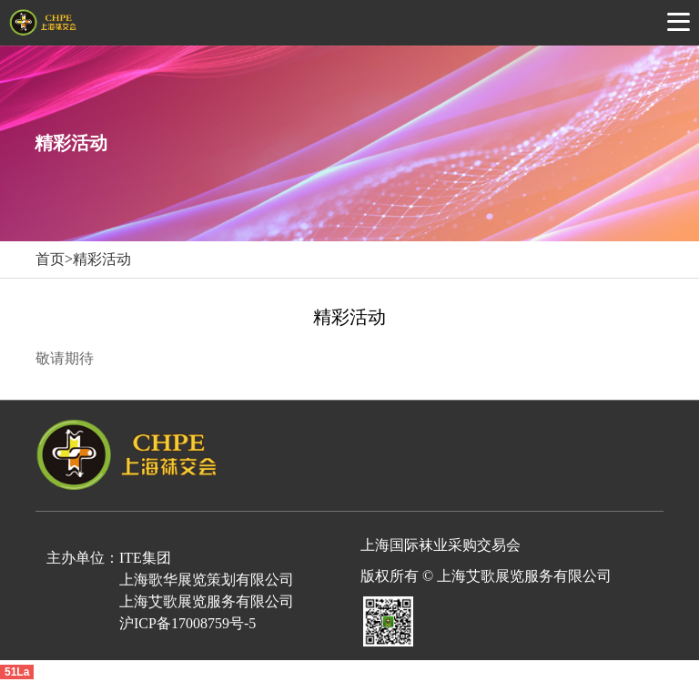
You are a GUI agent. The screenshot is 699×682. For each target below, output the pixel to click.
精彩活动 (102, 259)
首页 (50, 259)
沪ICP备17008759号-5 (187, 623)
